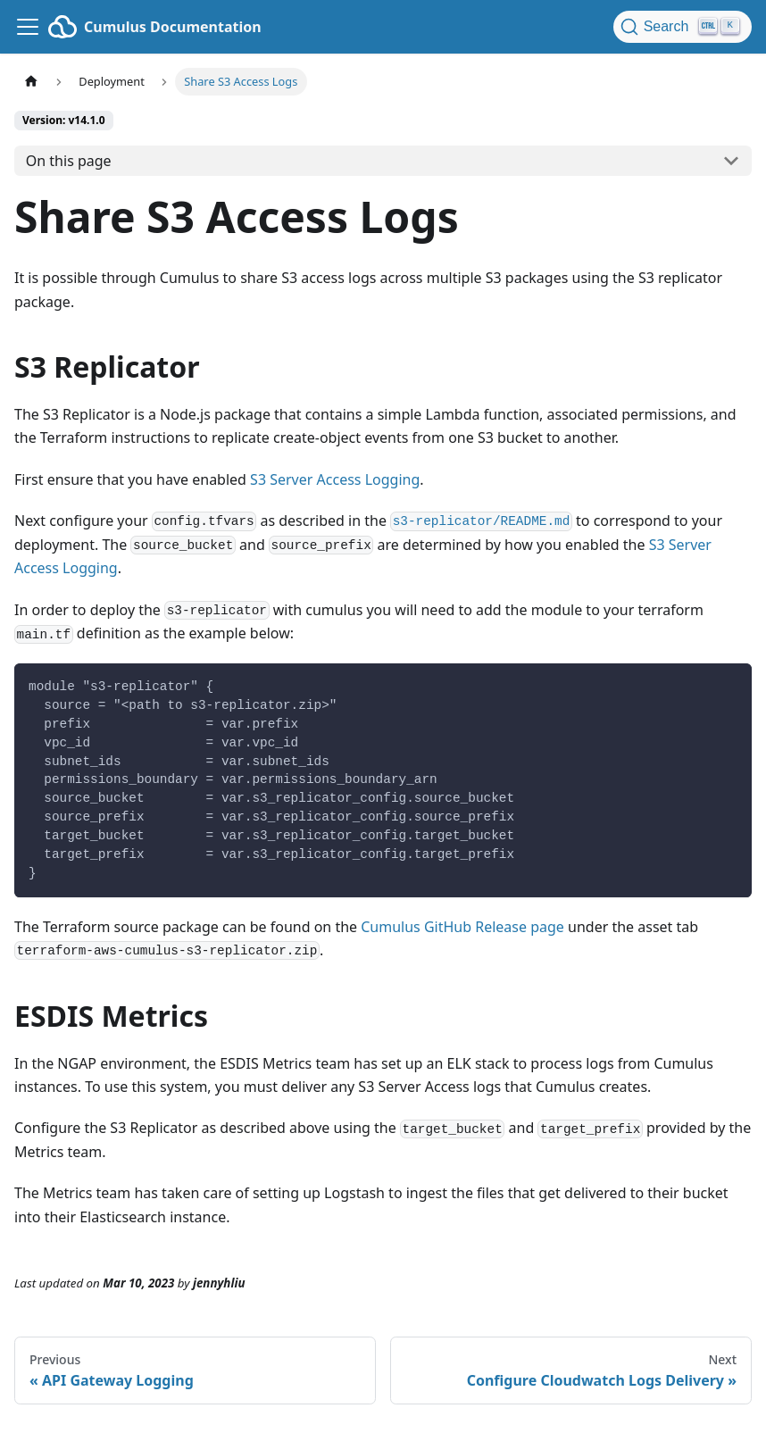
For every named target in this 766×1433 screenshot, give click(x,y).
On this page (69, 161)
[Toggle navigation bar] (27, 26)
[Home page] (31, 82)
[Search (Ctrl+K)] (682, 27)
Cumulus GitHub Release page (462, 927)
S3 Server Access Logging (335, 479)
